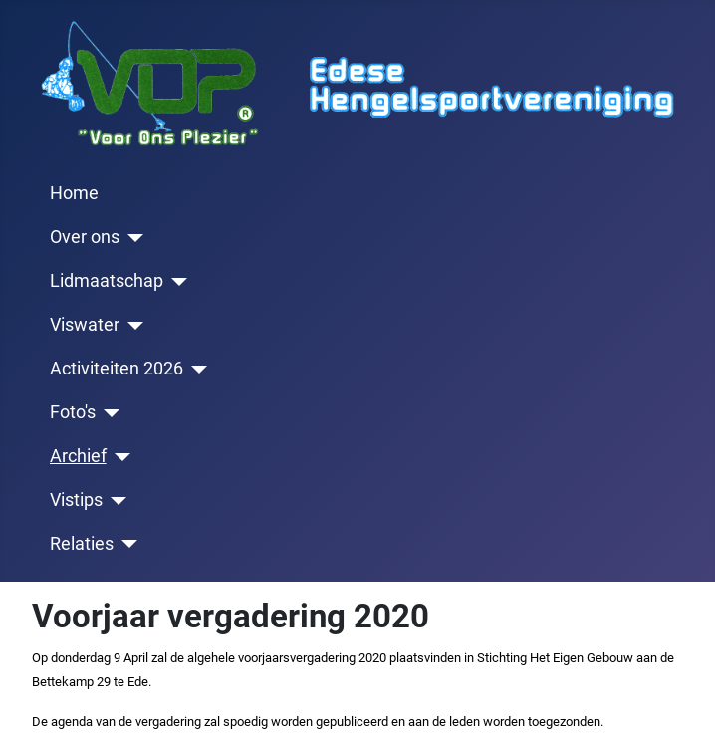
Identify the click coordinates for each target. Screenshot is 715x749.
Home (74, 193)
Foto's (73, 412)
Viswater (84, 325)
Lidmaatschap (106, 281)
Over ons (84, 237)
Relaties (82, 544)
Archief (78, 456)
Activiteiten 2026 (116, 368)
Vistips (76, 500)
